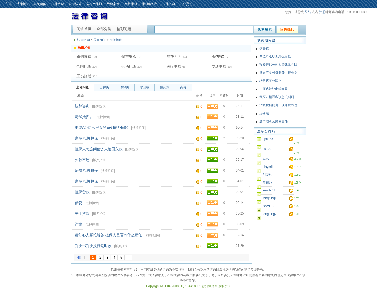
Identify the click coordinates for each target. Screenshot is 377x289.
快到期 (164, 87)
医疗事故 (174, 66)
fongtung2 (269, 214)
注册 (322, 12)
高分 (183, 87)
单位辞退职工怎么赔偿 (275, 56)
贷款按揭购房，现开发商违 (278, 105)
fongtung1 (269, 198)
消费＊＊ (174, 57)
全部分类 (104, 29)
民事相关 (99, 40)
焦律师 (267, 182)
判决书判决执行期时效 (93, 246)
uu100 (267, 149)
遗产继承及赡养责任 (273, 121)
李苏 (266, 159)
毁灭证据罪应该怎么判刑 (276, 97)
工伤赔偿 (83, 76)
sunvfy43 (269, 190)
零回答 (144, 87)
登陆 (308, 12)
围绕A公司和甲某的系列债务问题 (102, 127)
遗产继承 (128, 57)
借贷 (78, 203)
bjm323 (268, 139)
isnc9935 (269, 206)
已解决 (104, 87)
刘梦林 (267, 174)
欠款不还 (82, 160)
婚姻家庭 (83, 57)
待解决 (124, 87)
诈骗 (78, 224)
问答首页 (84, 29)
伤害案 (264, 48)
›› (128, 257)
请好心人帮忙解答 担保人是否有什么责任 (109, 235)
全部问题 (82, 87)
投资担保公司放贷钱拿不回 (278, 64)
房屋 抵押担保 (86, 138)
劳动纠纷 (128, 66)
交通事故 (219, 66)
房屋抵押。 (84, 117)
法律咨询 (83, 40)
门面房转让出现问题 (273, 89)
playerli (268, 167)
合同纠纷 (83, 66)
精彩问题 (124, 29)
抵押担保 (115, 40)
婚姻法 (264, 113)
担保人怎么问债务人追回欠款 (99, 149)
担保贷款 (82, 192)
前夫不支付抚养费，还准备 (278, 72)
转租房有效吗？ (270, 81)
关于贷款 (82, 213)
